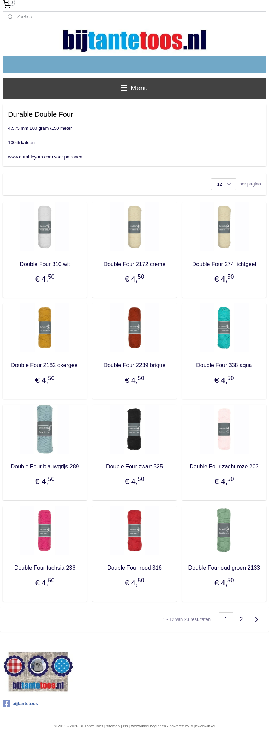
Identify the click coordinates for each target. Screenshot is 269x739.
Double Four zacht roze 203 (223, 466)
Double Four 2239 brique (134, 365)
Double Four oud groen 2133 (224, 567)
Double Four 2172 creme (134, 264)
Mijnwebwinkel (203, 726)
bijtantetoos (20, 703)
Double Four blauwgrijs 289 (45, 466)
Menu (134, 88)
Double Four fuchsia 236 (44, 567)
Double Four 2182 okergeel (45, 365)
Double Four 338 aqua (224, 365)
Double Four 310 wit (45, 264)
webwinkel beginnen (148, 726)
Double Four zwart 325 (134, 466)
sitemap (113, 726)
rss (125, 726)
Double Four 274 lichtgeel (224, 264)
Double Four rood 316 (134, 567)
